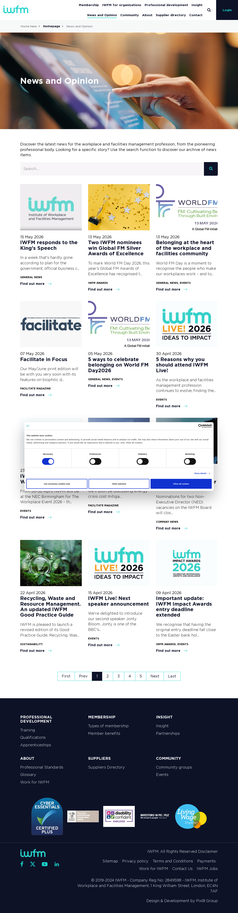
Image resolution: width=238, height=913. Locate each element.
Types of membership (108, 726)
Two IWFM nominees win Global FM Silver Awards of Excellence (116, 248)
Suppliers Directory (106, 767)
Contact (195, 15)
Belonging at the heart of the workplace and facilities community (185, 248)
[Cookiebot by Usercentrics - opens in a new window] (193, 426)
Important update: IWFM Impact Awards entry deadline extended (184, 606)
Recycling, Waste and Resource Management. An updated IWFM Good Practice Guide (50, 606)
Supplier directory (171, 15)
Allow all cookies (181, 484)
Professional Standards (41, 767)
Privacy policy (135, 861)
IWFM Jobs (207, 869)
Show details (200, 473)
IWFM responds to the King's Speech (49, 245)
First (66, 676)
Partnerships (168, 733)
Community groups (174, 767)
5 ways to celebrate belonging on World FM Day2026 (118, 364)
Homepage (51, 26)
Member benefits (104, 733)
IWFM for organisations (121, 5)
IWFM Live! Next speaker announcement (118, 600)
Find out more (36, 284)
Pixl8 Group (207, 901)
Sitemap (110, 861)
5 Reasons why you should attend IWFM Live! (182, 364)
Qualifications (33, 737)
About (147, 15)
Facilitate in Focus (43, 359)
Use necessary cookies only (57, 484)
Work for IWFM (34, 782)
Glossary (28, 775)
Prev (83, 676)
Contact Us (182, 869)
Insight (197, 5)
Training (27, 730)
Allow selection (119, 484)
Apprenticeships (35, 745)
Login (227, 10)
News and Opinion (102, 15)
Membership (89, 5)
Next (155, 676)
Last (172, 676)
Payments (206, 861)
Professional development (166, 5)
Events (162, 775)
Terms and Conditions (173, 861)
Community (129, 15)
